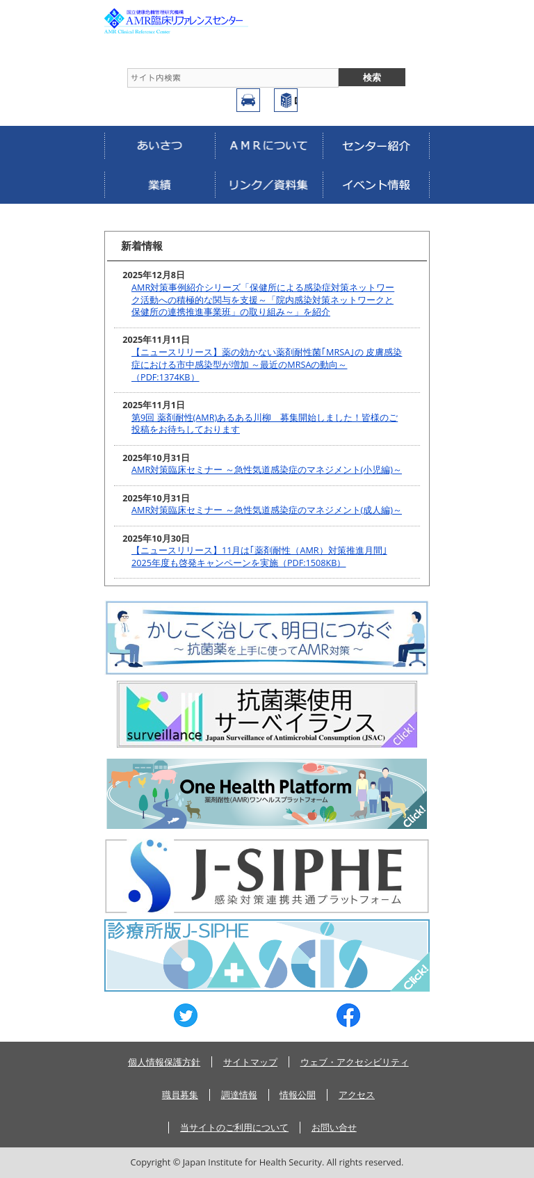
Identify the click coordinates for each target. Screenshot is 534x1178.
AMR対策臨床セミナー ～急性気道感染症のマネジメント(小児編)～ (266, 470)
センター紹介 (376, 145)
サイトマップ (250, 1062)
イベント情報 (376, 184)
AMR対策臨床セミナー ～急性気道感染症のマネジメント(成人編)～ (266, 510)
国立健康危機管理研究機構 (286, 100)
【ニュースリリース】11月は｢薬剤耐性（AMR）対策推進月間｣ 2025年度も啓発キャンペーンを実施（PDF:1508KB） (259, 556)
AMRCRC (194, 20)
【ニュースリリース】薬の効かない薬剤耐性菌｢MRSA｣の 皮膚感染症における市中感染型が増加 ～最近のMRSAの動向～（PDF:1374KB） (266, 364)
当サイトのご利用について (234, 1127)
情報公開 (298, 1094)
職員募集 (180, 1094)
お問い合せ (334, 1127)
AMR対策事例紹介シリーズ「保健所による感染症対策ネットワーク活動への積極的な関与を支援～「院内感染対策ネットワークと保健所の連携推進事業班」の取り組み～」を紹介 (262, 300)
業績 (159, 184)
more (406, 246)
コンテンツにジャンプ (0, 0)
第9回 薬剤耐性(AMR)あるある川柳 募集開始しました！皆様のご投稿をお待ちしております (264, 424)
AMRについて (268, 145)
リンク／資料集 (268, 184)
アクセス (248, 100)
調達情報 (239, 1094)
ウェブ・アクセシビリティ (354, 1062)
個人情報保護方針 (164, 1062)
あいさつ (159, 145)
